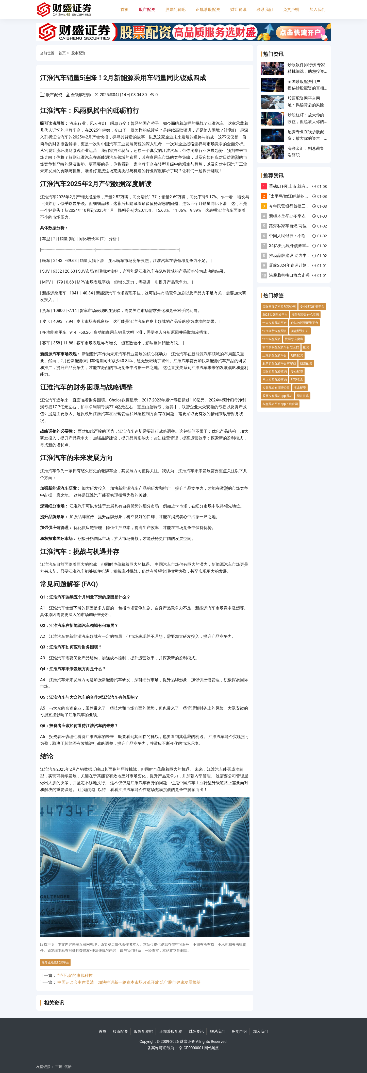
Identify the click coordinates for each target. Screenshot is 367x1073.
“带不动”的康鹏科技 (75, 975)
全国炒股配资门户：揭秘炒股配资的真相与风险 (306, 88)
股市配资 (147, 9)
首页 (125, 9)
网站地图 (212, 1048)
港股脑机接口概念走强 (289, 275)
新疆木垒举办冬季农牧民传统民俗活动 (303, 216)
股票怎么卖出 (294, 339)
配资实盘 (297, 379)
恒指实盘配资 (271, 339)
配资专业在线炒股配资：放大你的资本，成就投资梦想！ (306, 138)
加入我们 (317, 9)
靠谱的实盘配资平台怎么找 (280, 347)
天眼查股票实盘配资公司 (279, 306)
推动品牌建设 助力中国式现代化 (298, 255)
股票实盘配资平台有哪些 (279, 363)
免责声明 (291, 9)
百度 (58, 1067)
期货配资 (297, 355)
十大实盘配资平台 (274, 323)
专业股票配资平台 (312, 306)
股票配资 (306, 363)
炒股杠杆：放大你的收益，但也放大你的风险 (306, 122)
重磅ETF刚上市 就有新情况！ (295, 186)
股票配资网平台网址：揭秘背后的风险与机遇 (306, 105)
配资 (306, 347)
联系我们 (265, 9)
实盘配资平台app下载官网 (280, 404)
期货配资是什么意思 (305, 314)
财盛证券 (187, 1041)
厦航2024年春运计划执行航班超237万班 (305, 265)
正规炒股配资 (208, 9)
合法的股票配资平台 (304, 323)
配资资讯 (303, 396)
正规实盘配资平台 (274, 355)
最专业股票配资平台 (55, 962)
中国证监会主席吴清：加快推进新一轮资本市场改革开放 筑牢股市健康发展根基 (129, 982)
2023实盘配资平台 (275, 314)
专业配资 (297, 371)
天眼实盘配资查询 (274, 371)
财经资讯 (238, 9)
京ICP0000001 (191, 1048)
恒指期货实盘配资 (274, 331)
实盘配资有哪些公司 (276, 388)
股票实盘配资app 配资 (277, 396)
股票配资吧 (175, 9)
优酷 (68, 1067)
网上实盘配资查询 (274, 379)
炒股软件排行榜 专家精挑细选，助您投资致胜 (306, 71)
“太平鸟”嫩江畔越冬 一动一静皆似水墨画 (305, 196)
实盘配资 (300, 388)
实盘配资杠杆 (300, 331)
